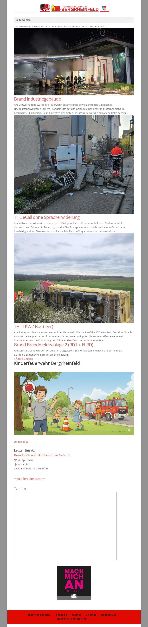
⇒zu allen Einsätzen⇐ (29, 479)
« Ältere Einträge (23, 358)
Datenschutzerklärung (72, 619)
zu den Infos (21, 441)
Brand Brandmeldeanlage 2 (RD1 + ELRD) (53, 345)
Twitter (76, 614)
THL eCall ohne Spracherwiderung (47, 217)
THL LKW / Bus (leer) (33, 326)
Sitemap (91, 614)
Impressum (108, 614)
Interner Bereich (39, 614)
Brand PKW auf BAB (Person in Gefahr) (41, 455)
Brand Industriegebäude (37, 99)
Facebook (61, 614)
